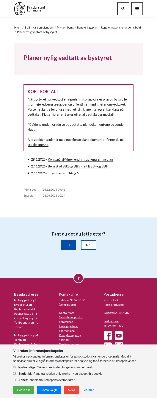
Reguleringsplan (87, 27)
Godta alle (24, 390)
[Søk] (123, 8)
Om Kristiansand (69, 344)
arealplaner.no (38, 144)
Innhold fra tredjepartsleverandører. (44, 380)
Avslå (71, 390)
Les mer (88, 390)
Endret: (28, 195)
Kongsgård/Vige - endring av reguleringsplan (80, 159)
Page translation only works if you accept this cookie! (58, 373)
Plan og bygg (65, 27)
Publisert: (29, 189)
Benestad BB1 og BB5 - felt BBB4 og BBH (78, 166)
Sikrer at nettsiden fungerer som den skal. (52, 367)
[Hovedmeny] (137, 8)
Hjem (17, 27)
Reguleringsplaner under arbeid (121, 27)
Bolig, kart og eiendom (39, 27)
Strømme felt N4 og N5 (64, 173)
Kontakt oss (66, 312)
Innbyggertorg (68, 326)
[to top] (78, 278)
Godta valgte (49, 390)
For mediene (67, 330)
